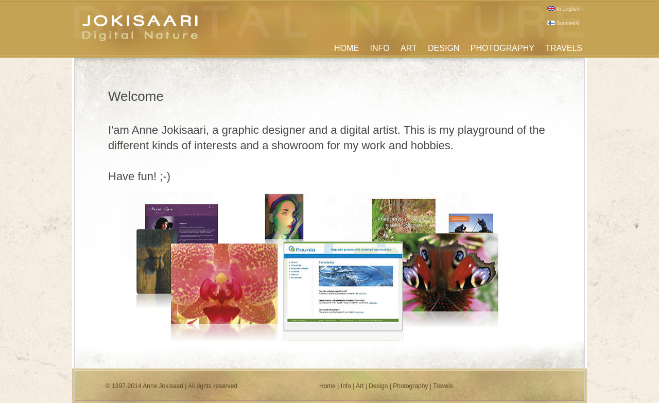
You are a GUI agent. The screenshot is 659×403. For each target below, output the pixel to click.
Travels (443, 386)
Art (359, 386)
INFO (379, 48)
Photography (410, 386)
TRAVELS (563, 48)
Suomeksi (563, 23)
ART (409, 48)
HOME (346, 48)
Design (378, 386)
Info (346, 386)
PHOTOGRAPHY (502, 48)
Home (327, 386)
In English (563, 9)
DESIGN (443, 48)
